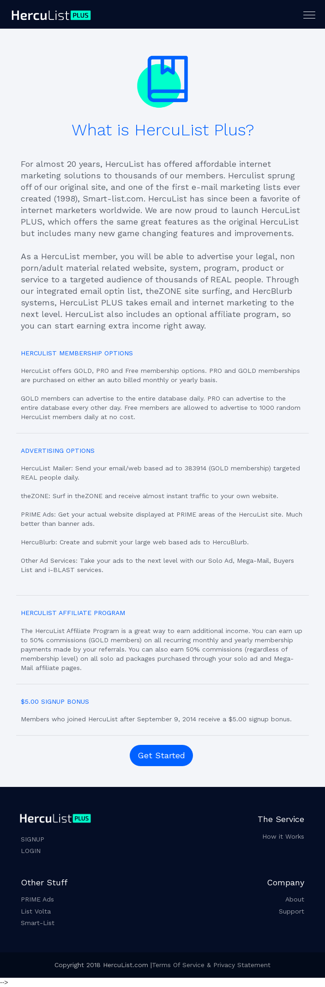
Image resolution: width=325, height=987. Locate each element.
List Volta (36, 911)
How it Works (283, 836)
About (294, 899)
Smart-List (37, 922)
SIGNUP (32, 839)
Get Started (161, 755)
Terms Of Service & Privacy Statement (211, 965)
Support (291, 911)
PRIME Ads (37, 899)
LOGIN (31, 850)
